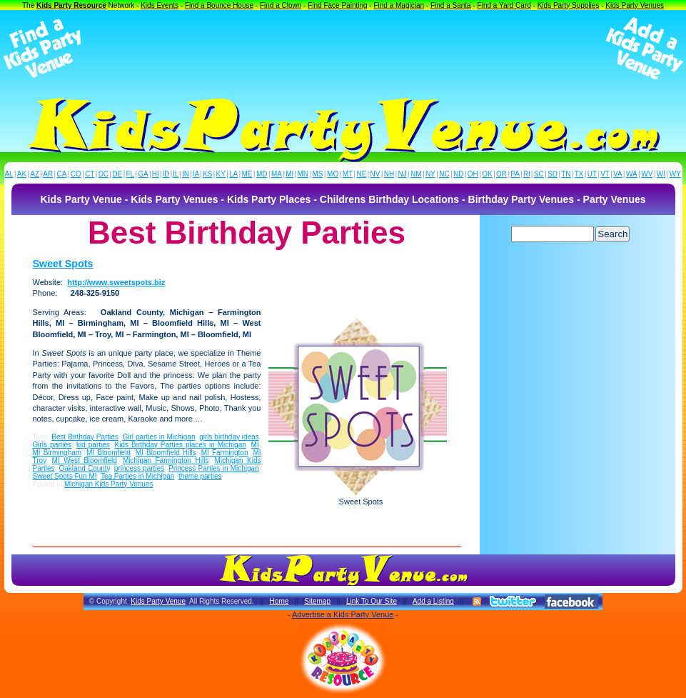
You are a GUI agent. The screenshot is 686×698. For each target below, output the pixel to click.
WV (646, 174)
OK (487, 174)
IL (175, 174)
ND (458, 174)
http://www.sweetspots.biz (116, 282)
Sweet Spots (63, 263)
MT (348, 174)
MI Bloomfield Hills (166, 453)
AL (8, 174)
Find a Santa (450, 5)
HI (155, 174)
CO (76, 174)
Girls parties (52, 445)
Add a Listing (433, 601)
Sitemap (317, 601)
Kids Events (159, 5)
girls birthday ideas (229, 437)
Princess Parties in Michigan (213, 468)
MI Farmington (224, 453)
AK (21, 174)
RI (526, 174)
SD (553, 174)
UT (592, 174)
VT (605, 174)
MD (262, 174)
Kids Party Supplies (569, 5)
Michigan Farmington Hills (165, 460)
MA (276, 174)
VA (617, 174)
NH (389, 174)
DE (117, 174)
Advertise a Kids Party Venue (342, 614)
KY (221, 174)
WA (631, 174)
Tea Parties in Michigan (137, 476)
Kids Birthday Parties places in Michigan (180, 445)
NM (416, 174)
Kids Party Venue (158, 601)
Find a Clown (280, 5)
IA (196, 174)
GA (143, 174)
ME (247, 174)
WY (675, 174)
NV (375, 174)
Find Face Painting (337, 5)
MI (289, 174)
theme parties (200, 476)
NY (430, 174)
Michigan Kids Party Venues (108, 484)
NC (444, 174)
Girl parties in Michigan (159, 437)
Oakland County (84, 468)
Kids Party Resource (71, 5)
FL (130, 174)
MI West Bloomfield (84, 460)
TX (579, 174)
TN (565, 174)
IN (185, 174)
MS (318, 174)
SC (539, 174)
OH (473, 174)
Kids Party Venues (634, 5)
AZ (34, 174)
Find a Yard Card (504, 5)
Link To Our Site (371, 601)
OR (501, 174)
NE (361, 174)
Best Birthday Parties (84, 437)
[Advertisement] (343, 48)
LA (233, 174)
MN (303, 174)
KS (207, 174)
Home (279, 601)
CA (61, 174)
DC (104, 174)
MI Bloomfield (108, 453)
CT (89, 174)
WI (661, 174)
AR (48, 174)
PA (515, 174)
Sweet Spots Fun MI (65, 476)
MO (332, 174)
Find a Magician (398, 5)
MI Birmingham (57, 453)
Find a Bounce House (219, 5)
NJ (402, 174)
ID (165, 174)
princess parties (139, 468)
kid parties (93, 445)
